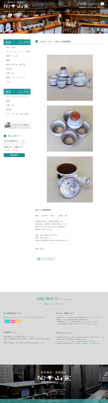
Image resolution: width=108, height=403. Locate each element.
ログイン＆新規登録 (51, 6)
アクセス (46, 11)
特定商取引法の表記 (79, 11)
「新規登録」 (85, 343)
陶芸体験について (34, 11)
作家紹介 (22, 11)
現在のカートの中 (51, 4)
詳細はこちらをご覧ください (54, 304)
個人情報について (95, 11)
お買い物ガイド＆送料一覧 (61, 11)
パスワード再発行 (62, 6)
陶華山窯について (10, 11)
